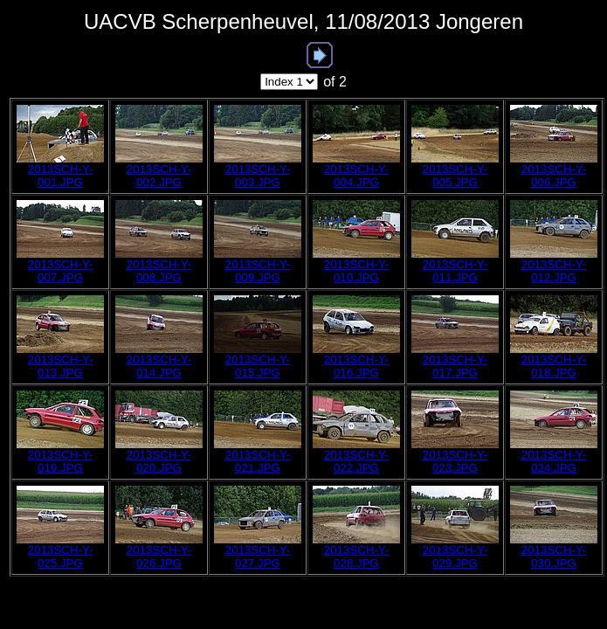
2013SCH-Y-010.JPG (356, 271)
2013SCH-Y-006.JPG (553, 175)
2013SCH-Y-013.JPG (60, 366)
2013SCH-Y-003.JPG (257, 175)
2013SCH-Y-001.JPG (60, 175)
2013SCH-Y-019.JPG (60, 461)
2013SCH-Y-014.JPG (159, 366)
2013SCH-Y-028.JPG (356, 556)
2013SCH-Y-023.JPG (455, 461)
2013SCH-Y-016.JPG (356, 366)
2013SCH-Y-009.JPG (257, 271)
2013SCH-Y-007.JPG (60, 271)
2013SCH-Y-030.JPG (553, 556)
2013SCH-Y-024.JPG (553, 461)
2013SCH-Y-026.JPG (159, 556)
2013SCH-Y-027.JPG (257, 556)
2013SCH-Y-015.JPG (257, 366)
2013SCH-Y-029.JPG (455, 556)
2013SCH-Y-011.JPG (455, 271)
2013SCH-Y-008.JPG (159, 271)
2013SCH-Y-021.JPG (257, 461)
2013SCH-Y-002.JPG (159, 175)
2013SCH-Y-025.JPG (60, 556)
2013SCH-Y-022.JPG (356, 461)
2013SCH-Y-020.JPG (159, 461)
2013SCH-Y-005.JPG (455, 175)
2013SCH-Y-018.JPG (553, 366)
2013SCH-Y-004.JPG (356, 175)
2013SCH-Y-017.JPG (455, 366)
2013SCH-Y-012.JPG (553, 271)
